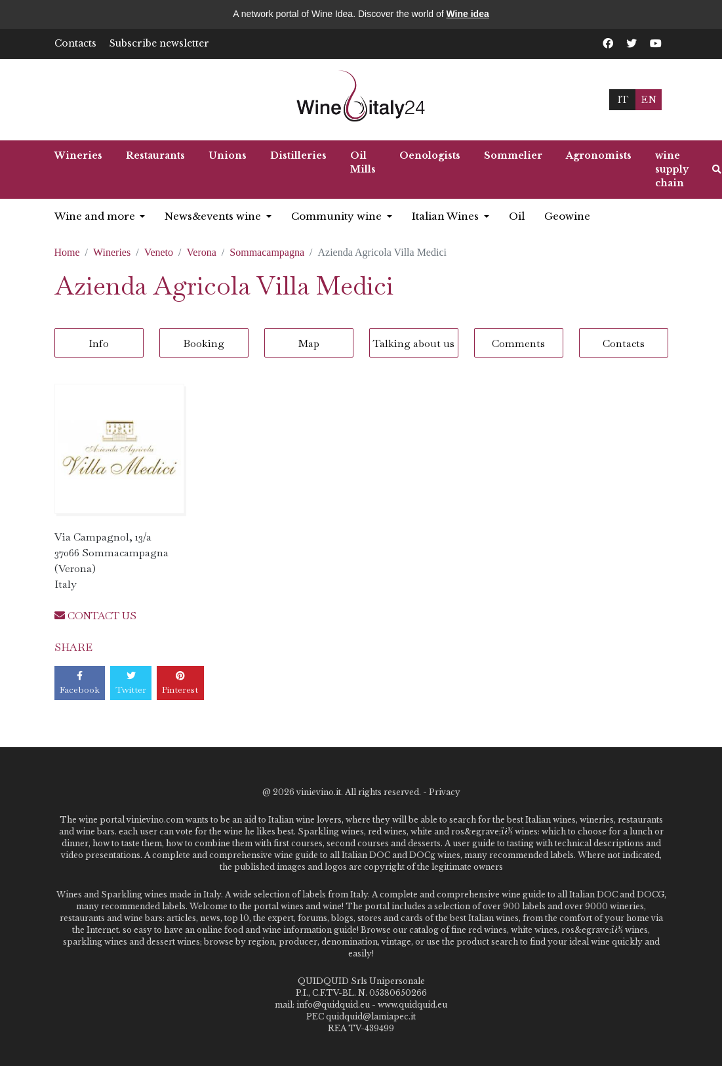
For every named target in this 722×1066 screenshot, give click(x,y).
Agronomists (599, 155)
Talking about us (413, 343)
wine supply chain (672, 169)
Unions (228, 155)
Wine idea (468, 14)
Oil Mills (363, 162)
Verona (201, 252)
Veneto (158, 252)
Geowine (567, 216)
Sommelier (513, 155)
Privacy (444, 792)
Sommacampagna (267, 252)
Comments (518, 343)
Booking (203, 343)
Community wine (337, 216)
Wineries (78, 155)
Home (67, 252)
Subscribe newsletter (159, 43)
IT (622, 99)
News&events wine (214, 216)
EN (648, 99)
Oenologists (429, 155)
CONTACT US (95, 616)
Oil (517, 216)
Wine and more (96, 216)
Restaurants (155, 155)
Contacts (75, 43)
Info (99, 343)
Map (308, 343)
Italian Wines (446, 216)
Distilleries (298, 155)
